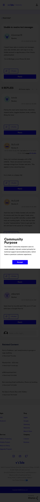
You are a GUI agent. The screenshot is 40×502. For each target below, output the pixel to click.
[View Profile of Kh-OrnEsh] (33, 153)
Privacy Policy (12, 477)
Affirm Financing (6, 439)
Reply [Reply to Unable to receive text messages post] (20, 76)
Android (3, 421)
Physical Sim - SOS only (10, 362)
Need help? (7, 18)
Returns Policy (5, 445)
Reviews (26, 442)
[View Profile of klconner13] (16, 35)
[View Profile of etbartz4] (15, 294)
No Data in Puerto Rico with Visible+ (14, 392)
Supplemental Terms (25, 475)
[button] (6, 71)
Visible (14, 5)
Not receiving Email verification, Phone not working (19, 382)
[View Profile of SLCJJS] (15, 145)
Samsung (27, 424)
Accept (20, 262)
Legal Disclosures (30, 472)
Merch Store (28, 431)
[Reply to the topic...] (22, 333)
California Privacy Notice (24, 477)
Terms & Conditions (9, 472)
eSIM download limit (9, 372)
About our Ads (13, 475)
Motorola (27, 428)
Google (26, 421)
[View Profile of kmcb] (14, 98)
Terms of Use (20, 472)
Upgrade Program (6, 449)
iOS (1, 417)
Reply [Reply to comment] (20, 132)
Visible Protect (5, 442)
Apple (26, 417)
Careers (26, 439)
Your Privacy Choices (20, 480)
